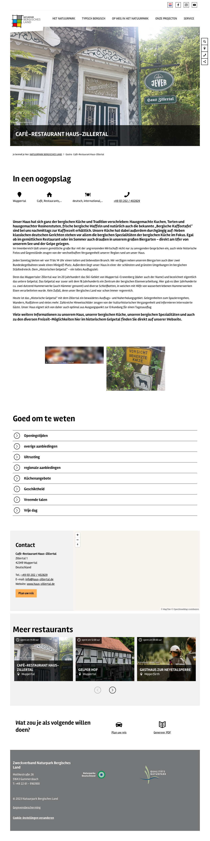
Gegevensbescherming (27, 807)
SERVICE (189, 18)
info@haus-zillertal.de (39, 579)
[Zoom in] (77, 534)
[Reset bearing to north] (77, 544)
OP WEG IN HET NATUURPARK (130, 18)
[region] (136, 571)
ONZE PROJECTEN (166, 18)
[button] (178, 5)
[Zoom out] (77, 539)
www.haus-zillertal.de (41, 584)
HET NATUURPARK (63, 18)
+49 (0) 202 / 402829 (127, 201)
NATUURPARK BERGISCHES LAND (46, 154)
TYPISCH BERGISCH (93, 18)
